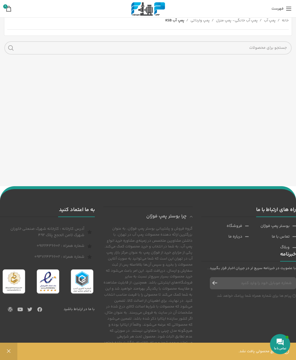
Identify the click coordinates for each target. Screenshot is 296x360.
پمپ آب (269, 20)
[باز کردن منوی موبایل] (282, 8)
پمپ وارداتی (200, 20)
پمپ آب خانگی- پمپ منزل (236, 20)
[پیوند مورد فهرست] (272, 226)
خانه (285, 20)
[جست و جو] (148, 48)
